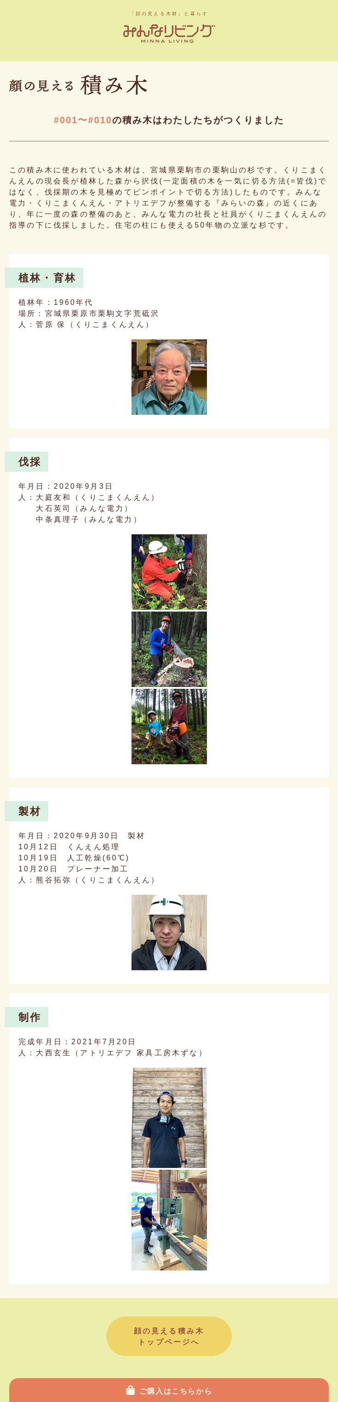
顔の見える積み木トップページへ (169, 1336)
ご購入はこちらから (175, 1391)
